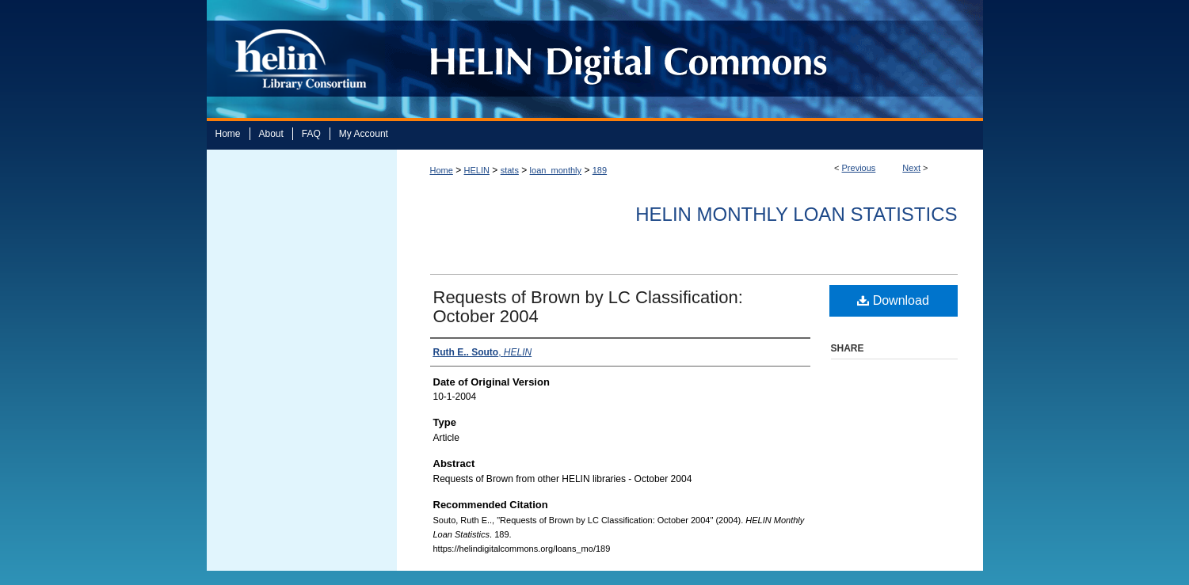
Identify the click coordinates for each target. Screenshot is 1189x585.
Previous (859, 168)
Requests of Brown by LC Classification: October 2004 (588, 306)
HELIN (477, 170)
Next (911, 168)
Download (893, 300)
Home (441, 170)
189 (600, 170)
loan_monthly (555, 170)
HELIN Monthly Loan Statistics (796, 214)
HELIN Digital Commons (684, 59)
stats (510, 170)
